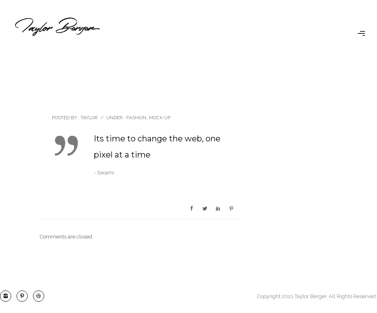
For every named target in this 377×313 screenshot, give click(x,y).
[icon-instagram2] (7, 296)
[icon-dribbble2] (38, 296)
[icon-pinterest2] (24, 296)
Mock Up (160, 117)
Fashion (135, 117)
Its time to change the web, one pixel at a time (157, 147)
